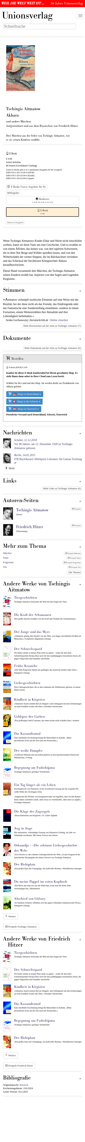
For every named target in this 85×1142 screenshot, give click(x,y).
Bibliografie (13, 192)
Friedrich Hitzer (29, 527)
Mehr (10, 468)
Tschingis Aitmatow (32, 510)
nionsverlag (27, 16)
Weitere (12, 916)
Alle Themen (74, 572)
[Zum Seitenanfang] (80, 291)
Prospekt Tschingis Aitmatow (21, 926)
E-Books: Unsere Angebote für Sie (26, 186)
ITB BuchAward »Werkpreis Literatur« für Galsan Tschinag (48, 457)
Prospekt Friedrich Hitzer (19, 1065)
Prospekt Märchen (73, 553)
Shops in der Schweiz (24, 401)
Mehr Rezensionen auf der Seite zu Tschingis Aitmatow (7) (52, 325)
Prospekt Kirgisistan (72, 563)
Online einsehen (59, 320)
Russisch (24, 1085)
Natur (5, 557)
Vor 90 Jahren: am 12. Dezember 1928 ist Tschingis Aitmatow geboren (43, 444)
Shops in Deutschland (24, 394)
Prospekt (76, 509)
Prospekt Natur (74, 558)
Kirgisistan (8, 562)
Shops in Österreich (23, 408)
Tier (5, 567)
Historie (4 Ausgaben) (15, 223)
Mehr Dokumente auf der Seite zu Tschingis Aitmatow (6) (52, 348)
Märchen (7, 553)
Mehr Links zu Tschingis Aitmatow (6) (62, 488)
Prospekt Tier (75, 567)
